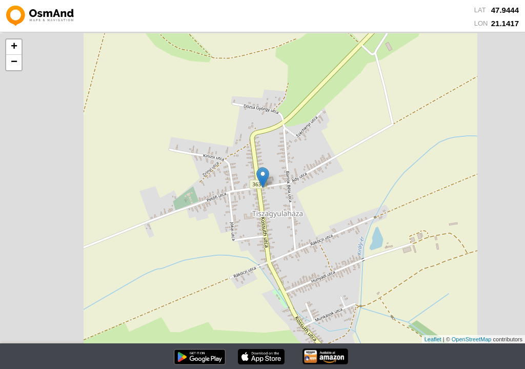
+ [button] (14, 47)
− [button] (14, 62)
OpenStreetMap (472, 339)
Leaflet (433, 339)
